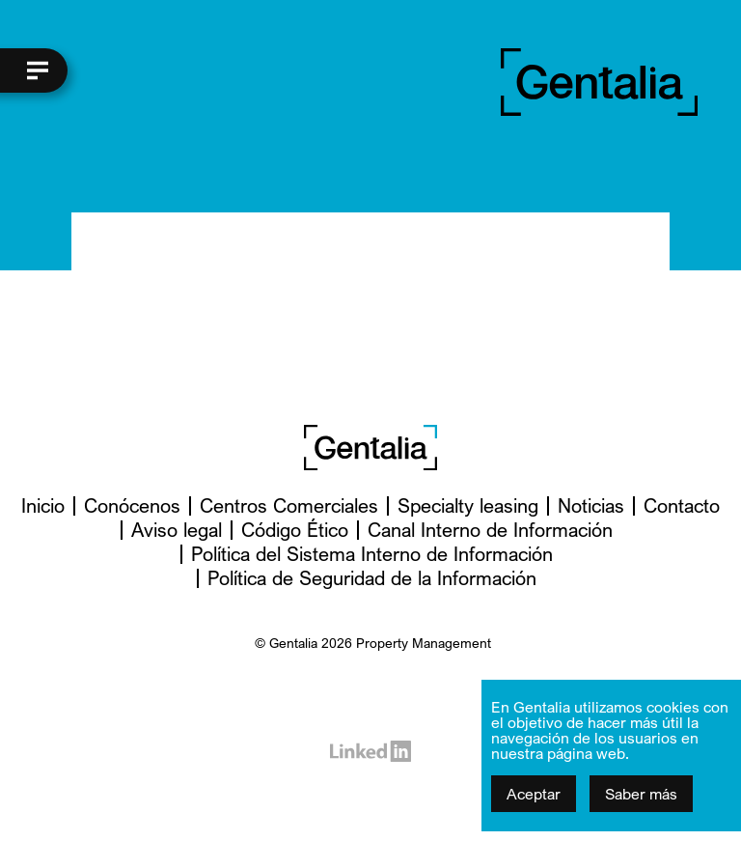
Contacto (682, 505)
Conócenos (132, 505)
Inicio (43, 505)
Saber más (641, 793)
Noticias (591, 505)
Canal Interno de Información (490, 530)
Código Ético (294, 530)
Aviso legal (176, 530)
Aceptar (534, 793)
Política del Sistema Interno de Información (372, 554)
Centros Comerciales (289, 505)
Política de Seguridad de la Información (371, 578)
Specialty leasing (468, 505)
